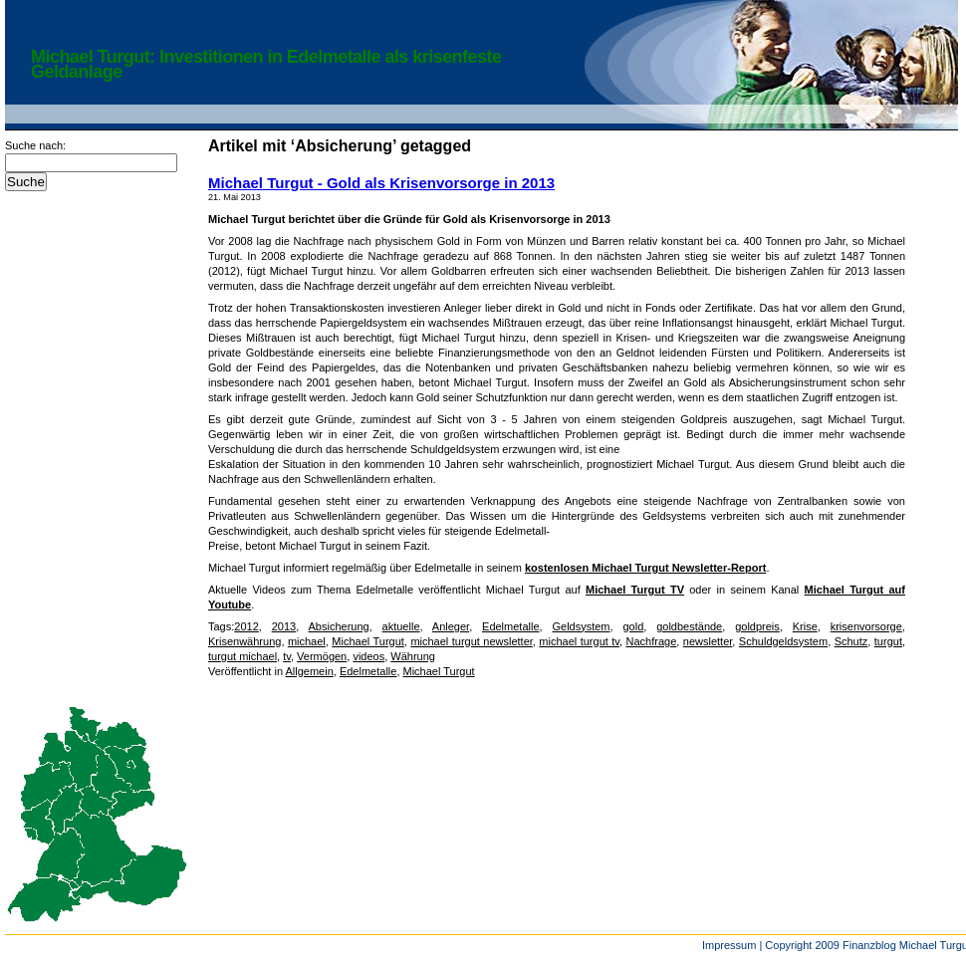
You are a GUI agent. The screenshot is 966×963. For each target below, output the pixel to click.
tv (287, 656)
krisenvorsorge (866, 626)
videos (368, 656)
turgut (888, 641)
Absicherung (339, 626)
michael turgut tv (579, 641)
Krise (805, 626)
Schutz (851, 641)
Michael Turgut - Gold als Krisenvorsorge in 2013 (381, 182)
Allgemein (309, 671)
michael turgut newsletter (471, 641)
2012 (246, 626)
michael (307, 641)
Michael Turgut (368, 641)
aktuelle (401, 626)
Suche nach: (35, 145)
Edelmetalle (510, 626)
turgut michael (242, 656)
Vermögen (322, 656)
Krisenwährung (244, 641)
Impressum (729, 945)
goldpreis (757, 626)
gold (632, 626)
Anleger (450, 626)
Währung (412, 656)
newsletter (708, 641)
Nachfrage (651, 641)
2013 (284, 626)
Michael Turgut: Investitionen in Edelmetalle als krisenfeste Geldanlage (266, 64)
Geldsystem (580, 626)
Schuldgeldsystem (783, 641)
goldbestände (689, 626)
